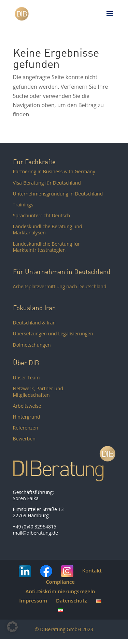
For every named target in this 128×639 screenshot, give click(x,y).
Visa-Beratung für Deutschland (47, 182)
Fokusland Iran (34, 308)
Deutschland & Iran (34, 322)
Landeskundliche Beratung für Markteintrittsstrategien (46, 247)
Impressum (33, 600)
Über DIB (26, 363)
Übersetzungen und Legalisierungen (53, 333)
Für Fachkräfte (34, 162)
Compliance (60, 581)
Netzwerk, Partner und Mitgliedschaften (38, 391)
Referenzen (25, 427)
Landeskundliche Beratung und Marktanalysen (47, 229)
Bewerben (24, 438)
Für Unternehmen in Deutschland (61, 271)
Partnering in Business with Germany (54, 171)
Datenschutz (71, 600)
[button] (12, 626)
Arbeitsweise (27, 406)
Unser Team (26, 377)
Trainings (23, 204)
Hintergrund (26, 416)
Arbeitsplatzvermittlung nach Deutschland (59, 286)
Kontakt (92, 570)
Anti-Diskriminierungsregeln (60, 591)
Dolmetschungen (32, 345)
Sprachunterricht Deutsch (41, 215)
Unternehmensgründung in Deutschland (58, 193)
